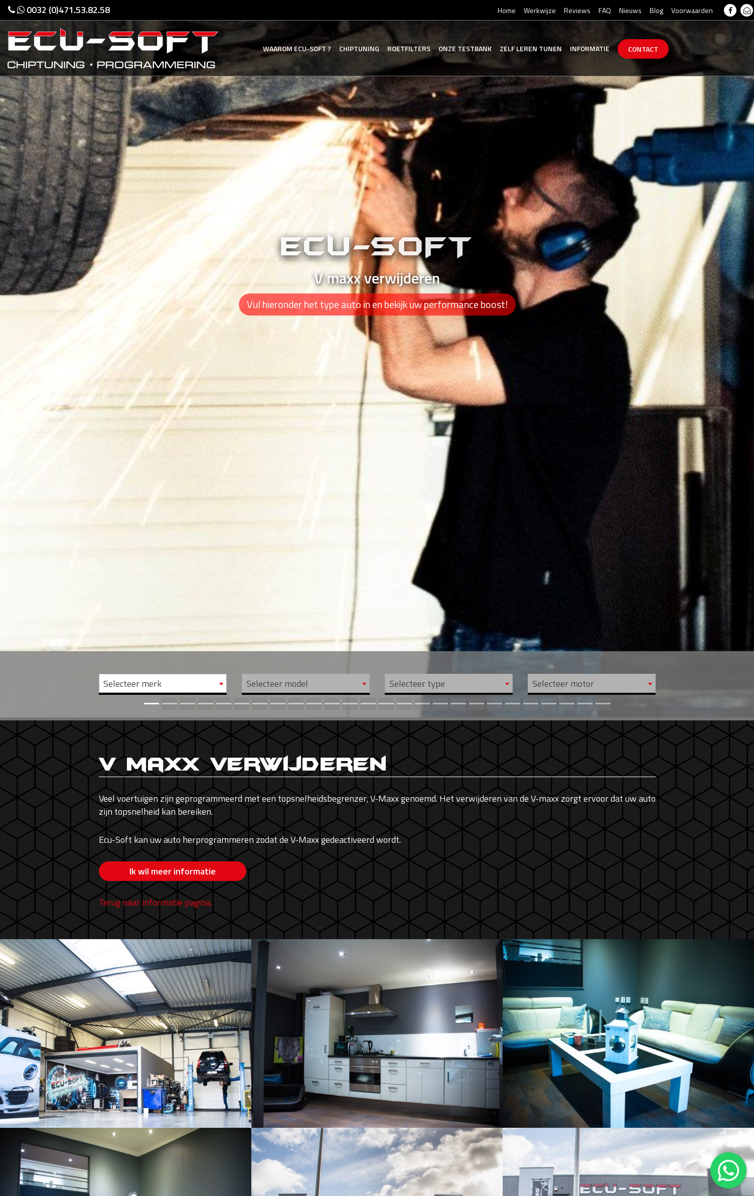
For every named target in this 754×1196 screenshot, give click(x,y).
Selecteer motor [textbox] (563, 683)
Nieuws (630, 10)
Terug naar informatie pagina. (155, 902)
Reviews (577, 10)
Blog (656, 10)
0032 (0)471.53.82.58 (59, 10)
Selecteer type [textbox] (417, 683)
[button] (56, 358)
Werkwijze (540, 10)
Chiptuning (359, 48)
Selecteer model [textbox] (277, 683)
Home (507, 10)
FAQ (604, 10)
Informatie (590, 48)
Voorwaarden (692, 10)
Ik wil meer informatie (172, 871)
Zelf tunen (531, 48)
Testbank (465, 48)
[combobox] (163, 683)
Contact (643, 49)
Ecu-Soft (297, 48)
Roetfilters (408, 48)
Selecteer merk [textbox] (132, 683)
